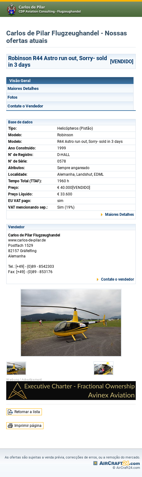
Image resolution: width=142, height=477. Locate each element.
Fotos (13, 97)
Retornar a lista (27, 412)
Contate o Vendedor (25, 106)
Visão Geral (19, 80)
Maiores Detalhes (23, 88)
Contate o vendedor (117, 279)
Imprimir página (28, 425)
